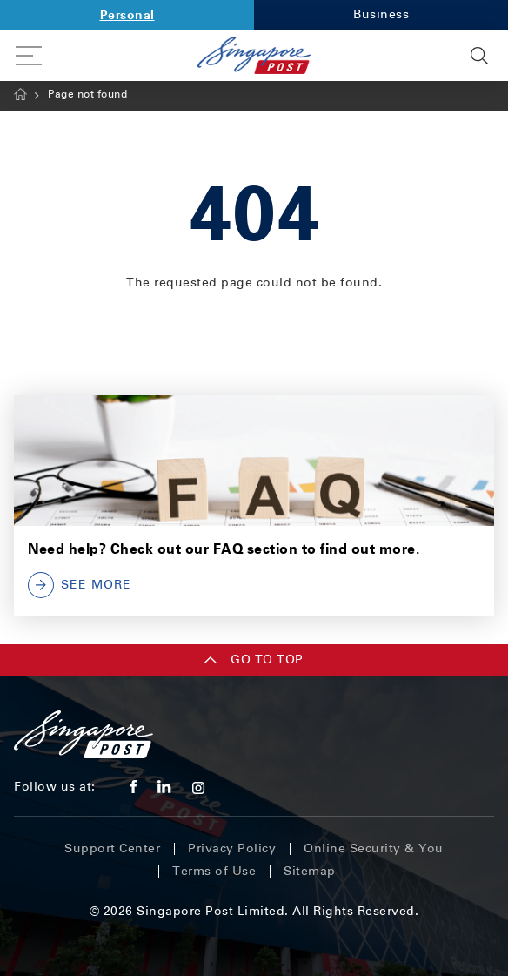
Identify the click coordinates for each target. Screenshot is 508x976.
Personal (127, 14)
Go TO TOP (254, 659)
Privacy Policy (232, 848)
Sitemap (310, 871)
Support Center (112, 848)
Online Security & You (374, 848)
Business (381, 14)
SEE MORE (79, 585)
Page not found (87, 94)
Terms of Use (214, 871)
